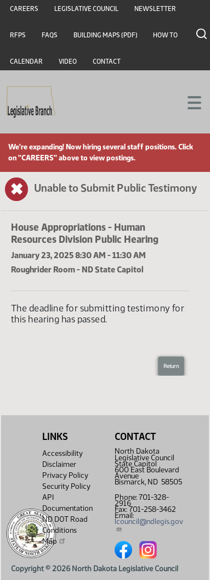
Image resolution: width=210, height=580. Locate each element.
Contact (107, 61)
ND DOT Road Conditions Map (65, 530)
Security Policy (66, 486)
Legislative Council (86, 9)
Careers (24, 9)
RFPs (18, 35)
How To (165, 35)
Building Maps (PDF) (105, 35)
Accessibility (62, 453)
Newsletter (155, 9)
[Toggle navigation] (188, 102)
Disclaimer (59, 464)
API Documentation (67, 503)
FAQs (50, 35)
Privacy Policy (65, 475)
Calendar (26, 61)
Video (68, 61)
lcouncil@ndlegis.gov (149, 524)
